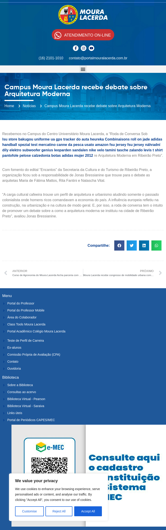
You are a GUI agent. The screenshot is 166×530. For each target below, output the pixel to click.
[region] (58, 497)
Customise (29, 511)
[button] (83, 69)
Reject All (58, 511)
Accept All (88, 511)
